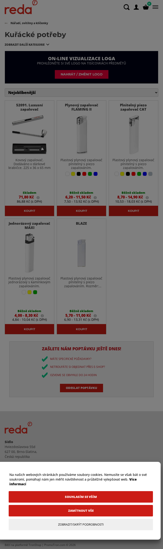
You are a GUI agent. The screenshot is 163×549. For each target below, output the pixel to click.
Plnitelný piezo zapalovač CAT (133, 107)
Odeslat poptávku (81, 388)
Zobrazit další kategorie (25, 45)
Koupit (29, 211)
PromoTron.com (54, 545)
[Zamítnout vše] (81, 510)
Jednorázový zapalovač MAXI (29, 225)
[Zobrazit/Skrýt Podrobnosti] (81, 524)
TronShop (35, 545)
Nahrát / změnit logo (82, 74)
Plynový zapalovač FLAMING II (81, 107)
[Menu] (154, 7)
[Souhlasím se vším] (81, 497)
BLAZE (81, 223)
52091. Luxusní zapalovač (29, 107)
